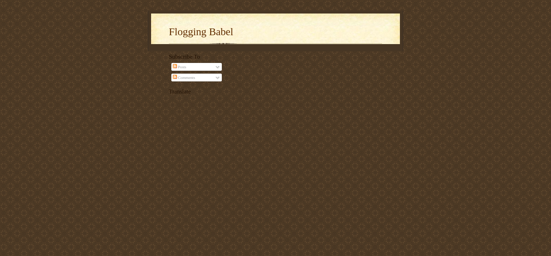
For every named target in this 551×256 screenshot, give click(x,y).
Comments (184, 77)
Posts (179, 67)
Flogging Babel (201, 31)
